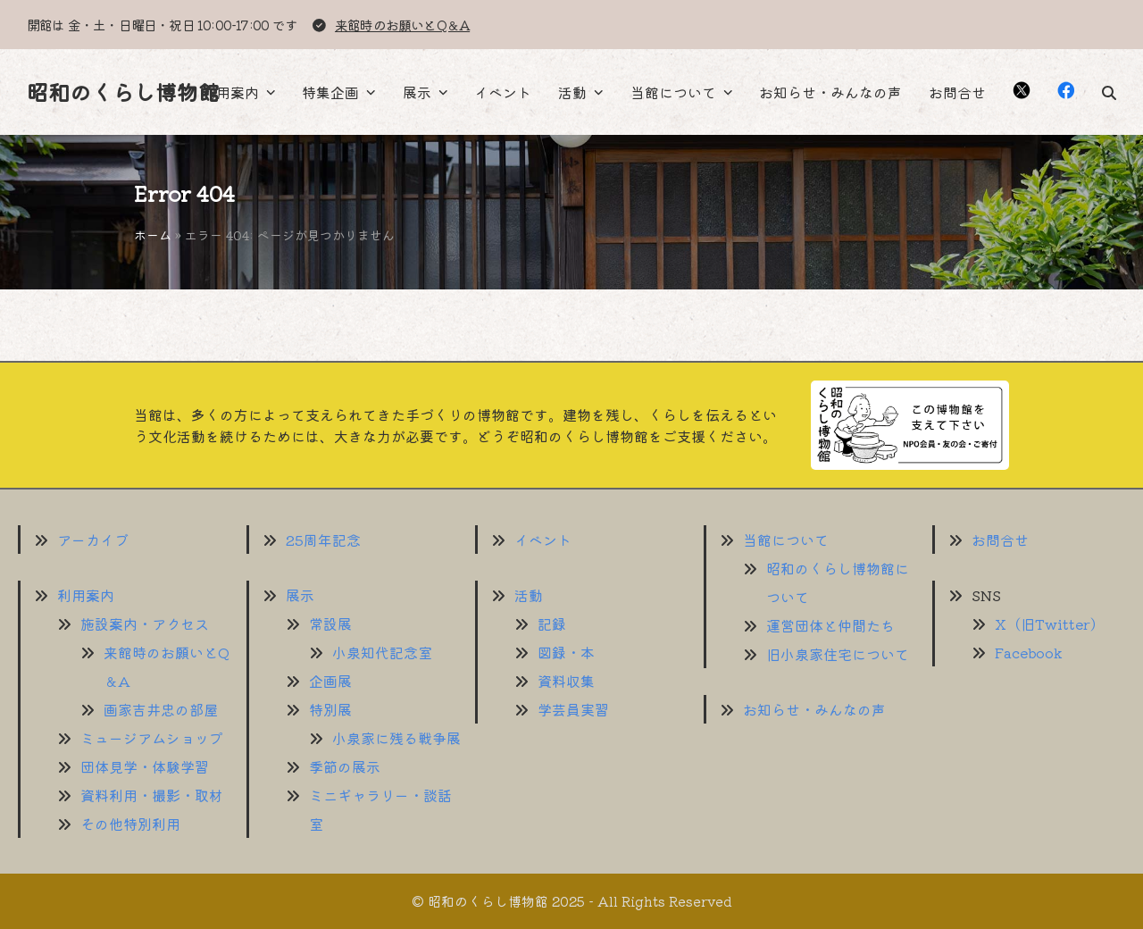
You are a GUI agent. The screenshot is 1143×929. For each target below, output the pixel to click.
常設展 (330, 623)
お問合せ (1000, 539)
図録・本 (566, 652)
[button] (1109, 92)
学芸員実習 (573, 709)
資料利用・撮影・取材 (151, 795)
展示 (300, 595)
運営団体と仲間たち (830, 625)
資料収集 (566, 680)
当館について (786, 539)
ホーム (152, 235)
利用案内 (85, 595)
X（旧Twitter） (1050, 623)
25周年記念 (323, 539)
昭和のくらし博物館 (123, 91)
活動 (528, 595)
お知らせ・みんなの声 (814, 709)
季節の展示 (344, 766)
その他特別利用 (130, 823)
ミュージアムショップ (151, 738)
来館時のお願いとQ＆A (402, 24)
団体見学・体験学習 (144, 766)
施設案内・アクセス (144, 623)
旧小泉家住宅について (837, 654)
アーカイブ (93, 539)
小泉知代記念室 (382, 652)
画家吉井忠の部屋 (161, 709)
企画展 (330, 680)
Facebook (1029, 652)
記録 (552, 623)
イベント (543, 539)
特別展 (330, 709)
